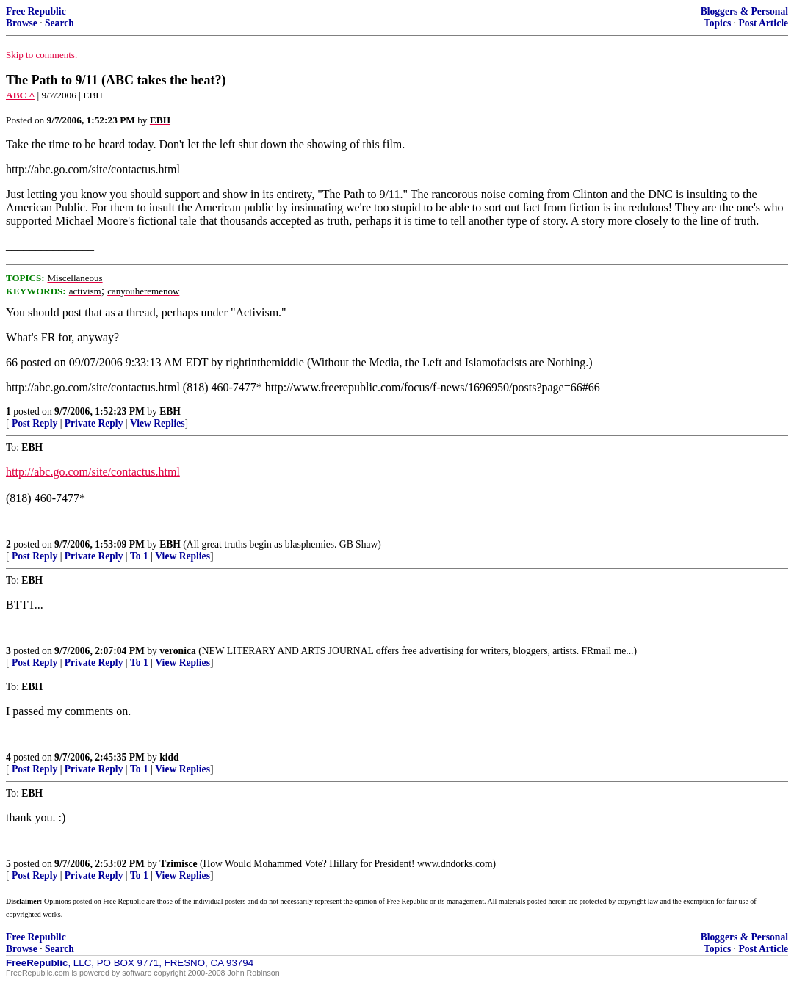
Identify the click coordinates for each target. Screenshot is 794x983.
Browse (21, 23)
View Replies (157, 423)
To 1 (139, 556)
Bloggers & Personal (744, 11)
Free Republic (36, 11)
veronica (177, 650)
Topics (717, 23)
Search (59, 23)
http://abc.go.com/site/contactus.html (93, 471)
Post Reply (34, 423)
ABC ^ (20, 95)
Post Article (763, 23)
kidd (168, 757)
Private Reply (94, 423)
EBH (170, 411)
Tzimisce (178, 863)
